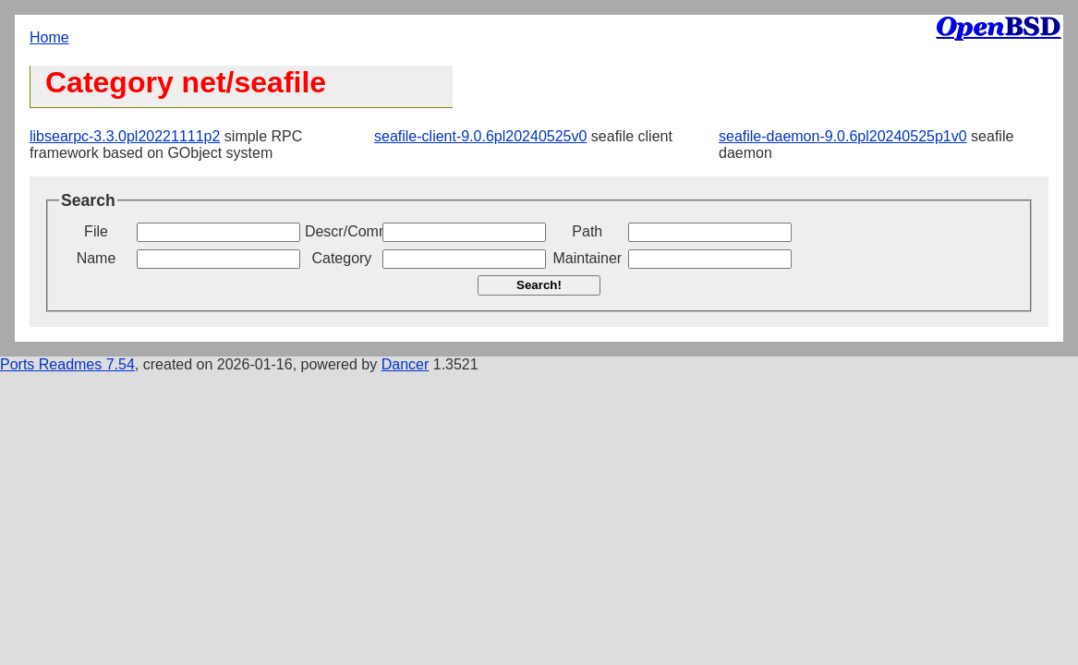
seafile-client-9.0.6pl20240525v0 (480, 136)
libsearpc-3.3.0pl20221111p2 (125, 136)
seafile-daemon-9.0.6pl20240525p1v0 (843, 136)
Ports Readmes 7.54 (67, 364)
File (96, 231)
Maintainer (587, 258)
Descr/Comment (342, 231)
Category (341, 258)
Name (96, 258)
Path (587, 231)
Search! (539, 285)
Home (49, 37)
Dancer (406, 364)
